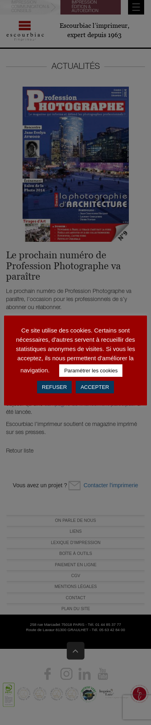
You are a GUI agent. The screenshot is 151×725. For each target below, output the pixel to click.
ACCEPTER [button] (95, 387)
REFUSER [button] (54, 387)
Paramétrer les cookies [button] (91, 371)
